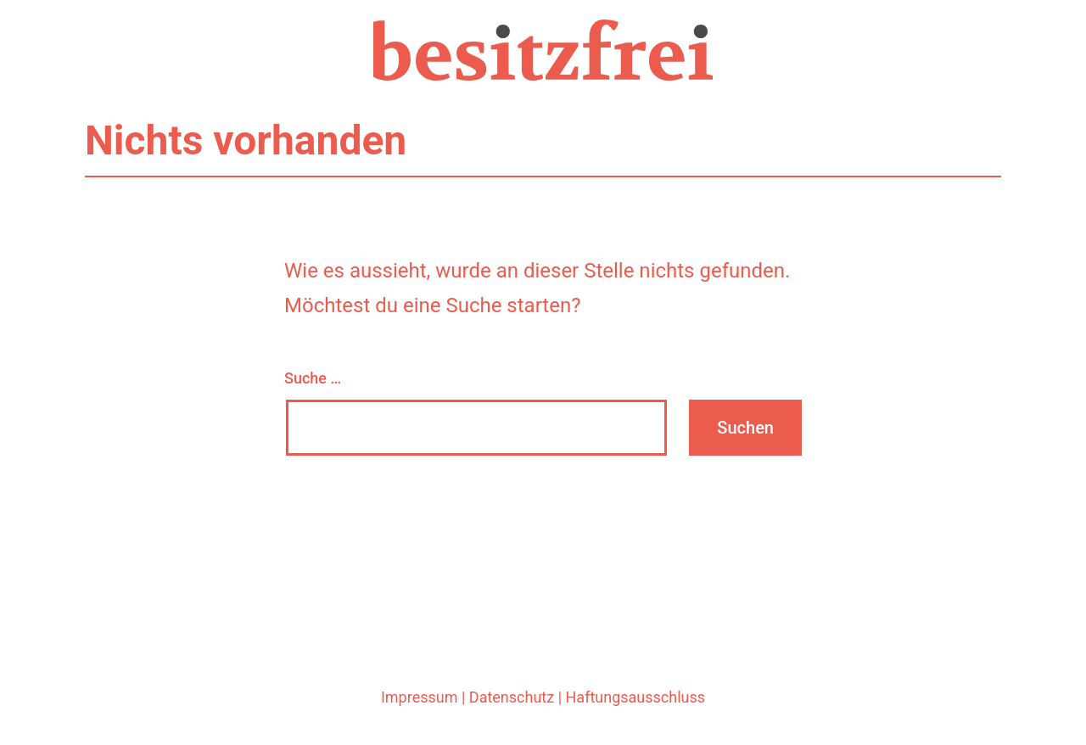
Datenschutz (511, 697)
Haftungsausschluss (636, 697)
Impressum (419, 697)
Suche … (312, 378)
